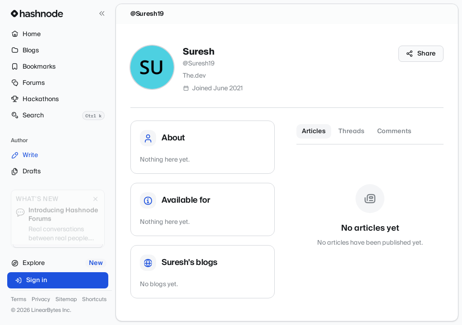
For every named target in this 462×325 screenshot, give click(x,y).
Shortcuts (94, 299)
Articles (314, 131)
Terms (18, 299)
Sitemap (66, 299)
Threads (351, 131)
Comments (394, 131)
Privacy (41, 299)
